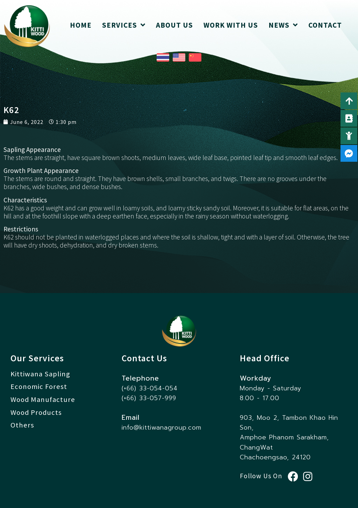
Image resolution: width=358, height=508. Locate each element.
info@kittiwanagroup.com (161, 427)
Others (22, 425)
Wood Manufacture (43, 399)
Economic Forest (38, 386)
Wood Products (36, 412)
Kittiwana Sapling (40, 373)
